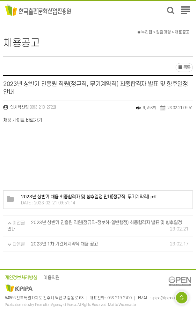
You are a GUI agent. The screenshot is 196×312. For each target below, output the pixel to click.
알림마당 (163, 32)
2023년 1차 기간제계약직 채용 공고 (64, 244)
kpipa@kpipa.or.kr (166, 298)
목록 (184, 67)
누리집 (144, 32)
